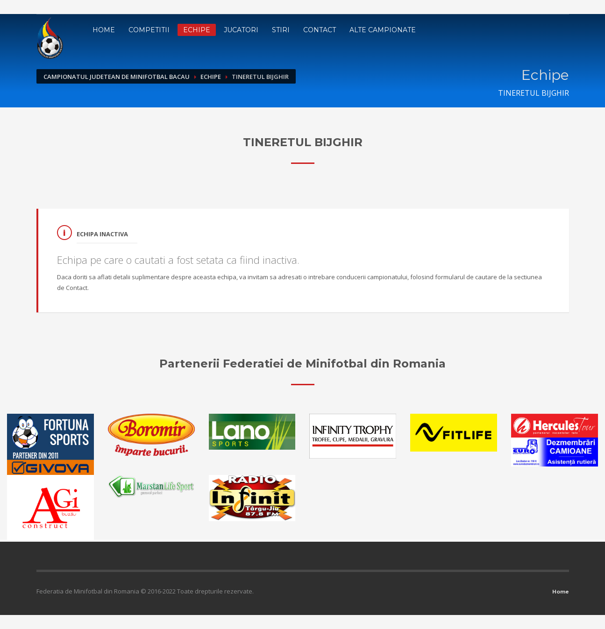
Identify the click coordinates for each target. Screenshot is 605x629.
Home (104, 30)
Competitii (149, 30)
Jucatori (241, 30)
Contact (319, 30)
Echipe (196, 30)
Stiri (281, 30)
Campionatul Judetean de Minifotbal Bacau (116, 76)
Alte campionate (382, 30)
